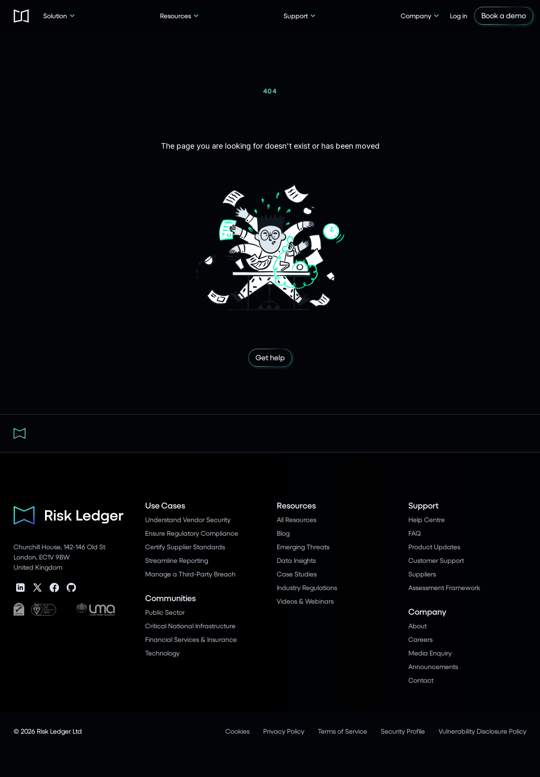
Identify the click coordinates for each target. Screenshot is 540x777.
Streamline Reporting (176, 560)
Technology (162, 653)
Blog (283, 533)
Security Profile (403, 731)
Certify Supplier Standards (185, 546)
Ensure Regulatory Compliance (191, 533)
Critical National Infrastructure (190, 626)
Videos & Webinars (305, 601)
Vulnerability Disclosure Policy (482, 731)
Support (423, 505)
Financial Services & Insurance (191, 639)
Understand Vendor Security (188, 519)
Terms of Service (342, 731)
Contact (420, 680)
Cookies (237, 731)
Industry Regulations (307, 587)
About (417, 626)
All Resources (296, 519)
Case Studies (297, 574)
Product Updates (434, 546)
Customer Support (436, 560)
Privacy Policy (283, 731)
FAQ (414, 533)
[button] (59, 16)
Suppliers (422, 574)
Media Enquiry (430, 653)
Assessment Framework (444, 587)
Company (427, 611)
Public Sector (165, 612)
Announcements (433, 666)
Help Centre (426, 519)
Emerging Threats (303, 546)
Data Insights (296, 560)
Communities (170, 598)
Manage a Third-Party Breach (190, 574)
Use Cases (165, 505)
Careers (420, 639)
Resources (296, 505)
